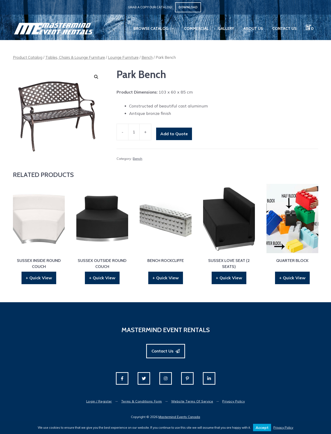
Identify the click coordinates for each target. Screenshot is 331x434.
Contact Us (284, 28)
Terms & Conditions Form (141, 401)
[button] (96, 77)
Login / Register (99, 401)
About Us (253, 28)
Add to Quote (174, 133)
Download (188, 7)
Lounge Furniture (123, 57)
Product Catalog (27, 57)
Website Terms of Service (192, 401)
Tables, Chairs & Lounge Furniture (75, 57)
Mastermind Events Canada (179, 417)
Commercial (196, 28)
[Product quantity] (134, 132)
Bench (147, 57)
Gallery (226, 28)
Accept (262, 427)
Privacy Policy (233, 401)
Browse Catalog (156, 28)
